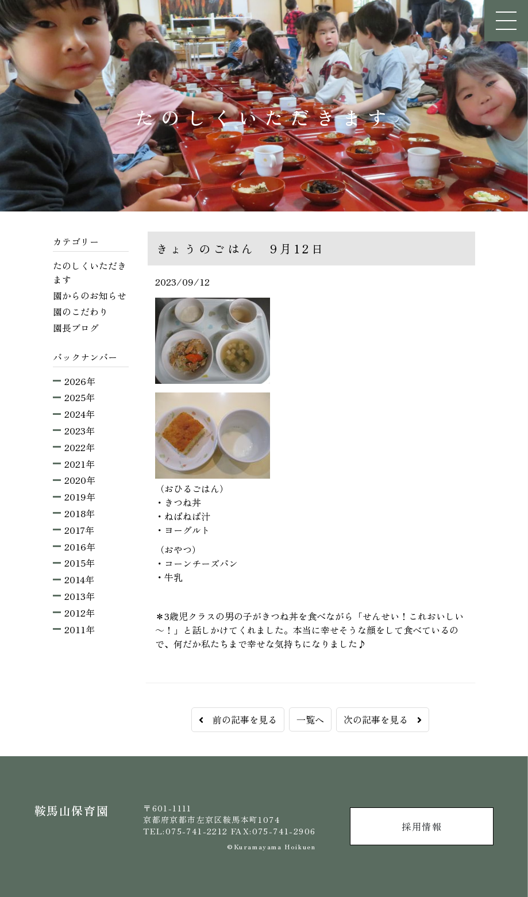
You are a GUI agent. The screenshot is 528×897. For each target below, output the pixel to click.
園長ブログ (76, 327)
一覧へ (310, 719)
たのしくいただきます (89, 272)
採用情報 (422, 826)
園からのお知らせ (89, 295)
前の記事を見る (238, 719)
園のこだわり (80, 311)
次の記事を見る (383, 719)
